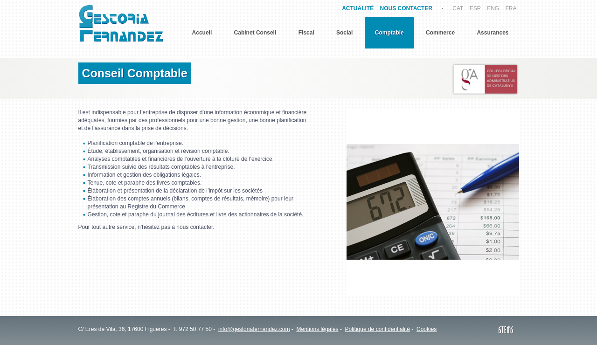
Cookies (427, 329)
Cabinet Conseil (255, 32)
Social (344, 32)
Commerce (440, 32)
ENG (493, 8)
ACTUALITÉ (358, 8)
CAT (457, 8)
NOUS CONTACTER (406, 8)
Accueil (202, 32)
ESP (475, 8)
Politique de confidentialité (377, 329)
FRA (511, 8)
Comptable (389, 32)
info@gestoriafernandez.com (254, 329)
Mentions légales (318, 329)
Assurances (492, 32)
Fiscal (306, 32)
